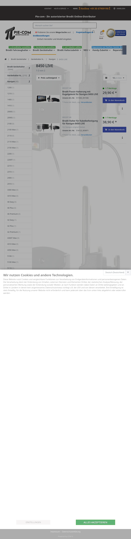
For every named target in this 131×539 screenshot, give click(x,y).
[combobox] (117, 272)
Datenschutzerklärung (71, 531)
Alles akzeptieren (95, 522)
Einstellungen (33, 522)
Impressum (55, 531)
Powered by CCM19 (65, 536)
